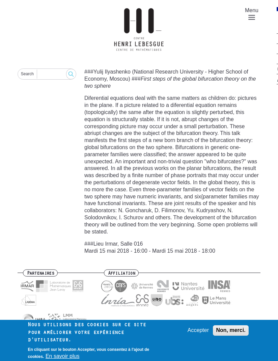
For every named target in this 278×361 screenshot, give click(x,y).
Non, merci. (230, 332)
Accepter (198, 332)
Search (27, 74)
